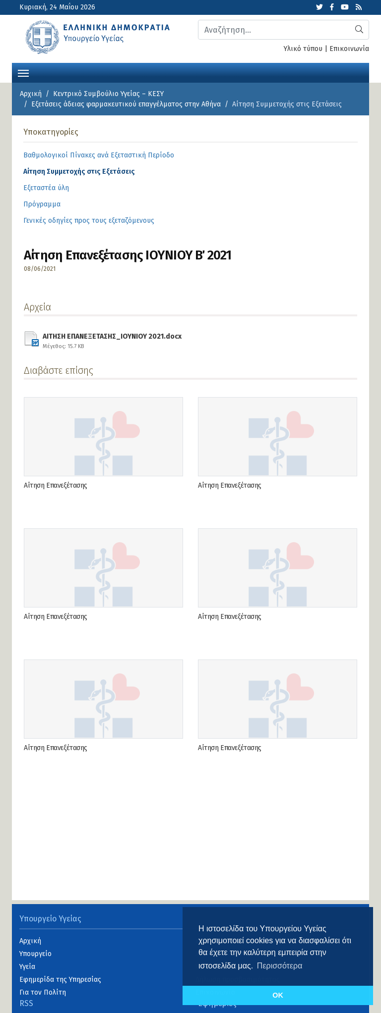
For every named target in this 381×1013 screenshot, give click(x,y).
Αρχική (31, 94)
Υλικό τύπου (303, 49)
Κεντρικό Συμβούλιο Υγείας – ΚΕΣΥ (108, 94)
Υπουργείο (35, 954)
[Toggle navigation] (23, 72)
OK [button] (277, 995)
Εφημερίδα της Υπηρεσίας (60, 979)
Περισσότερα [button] (280, 966)
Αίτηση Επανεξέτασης (55, 485)
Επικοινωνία (349, 49)
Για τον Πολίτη (42, 992)
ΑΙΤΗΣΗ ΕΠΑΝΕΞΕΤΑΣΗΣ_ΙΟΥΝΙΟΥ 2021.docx (112, 339)
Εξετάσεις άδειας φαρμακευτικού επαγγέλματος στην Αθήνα (126, 104)
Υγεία (27, 966)
